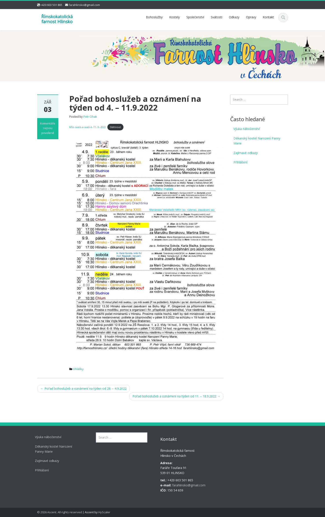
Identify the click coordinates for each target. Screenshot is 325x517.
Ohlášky (78, 369)
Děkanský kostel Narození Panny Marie (256, 140)
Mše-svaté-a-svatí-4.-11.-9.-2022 (87, 127)
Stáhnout (115, 127)
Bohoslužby (154, 17)
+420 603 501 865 (51, 5)
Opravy (251, 17)
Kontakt (268, 17)
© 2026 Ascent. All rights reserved (59, 512)
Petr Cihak (90, 117)
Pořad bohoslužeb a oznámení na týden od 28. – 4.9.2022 (83, 388)
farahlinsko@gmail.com (84, 5)
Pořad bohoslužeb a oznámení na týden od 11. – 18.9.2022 (176, 396)
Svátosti (216, 17)
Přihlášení (240, 162)
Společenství (195, 17)
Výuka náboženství (246, 129)
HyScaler (104, 512)
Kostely (174, 17)
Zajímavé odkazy (245, 153)
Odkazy (234, 17)
